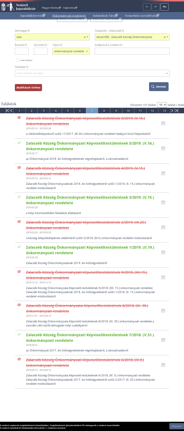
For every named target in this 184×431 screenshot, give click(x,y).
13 (164, 110)
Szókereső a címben (107, 45)
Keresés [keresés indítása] (161, 86)
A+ (155, 6)
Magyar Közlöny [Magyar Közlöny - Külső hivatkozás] (51, 7)
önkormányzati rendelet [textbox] (69, 51)
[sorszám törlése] (44, 51)
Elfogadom (177, 426)
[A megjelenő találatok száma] (162, 105)
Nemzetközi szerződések (142, 15)
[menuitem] (33, 16)
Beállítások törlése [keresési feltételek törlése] (28, 87)
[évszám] (19, 51)
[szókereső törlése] (166, 51)
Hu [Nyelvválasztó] (164, 6)
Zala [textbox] (51, 37)
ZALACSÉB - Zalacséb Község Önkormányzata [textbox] (131, 37)
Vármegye (21, 30)
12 (152, 110)
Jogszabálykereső (32, 15)
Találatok (8, 103)
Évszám (19, 45)
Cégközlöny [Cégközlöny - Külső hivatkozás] (70, 7)
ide (46, 428)
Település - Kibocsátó (108, 30)
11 (140, 110)
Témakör (20, 67)
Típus (56, 45)
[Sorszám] (38, 51)
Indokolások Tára (105, 15)
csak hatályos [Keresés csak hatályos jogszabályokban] (26, 60)
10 (128, 110)
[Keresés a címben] (129, 51)
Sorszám (39, 45)
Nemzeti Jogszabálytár (26, 7)
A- (147, 6)
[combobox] (52, 37)
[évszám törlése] (25, 51)
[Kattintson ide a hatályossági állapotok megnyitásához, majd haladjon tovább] (164, 123)
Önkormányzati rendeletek (69, 15)
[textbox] (92, 73)
